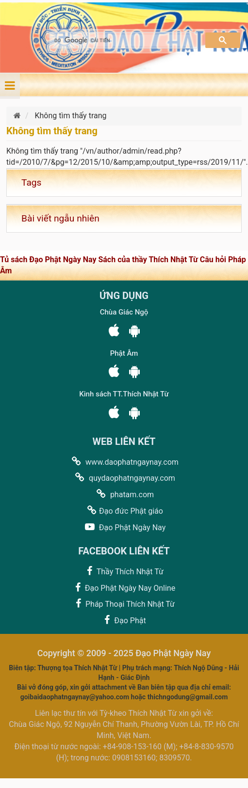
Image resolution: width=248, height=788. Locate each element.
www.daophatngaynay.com (124, 462)
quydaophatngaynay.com (124, 478)
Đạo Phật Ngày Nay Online (124, 588)
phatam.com (124, 494)
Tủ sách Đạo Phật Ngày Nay (49, 259)
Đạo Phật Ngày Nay (124, 527)
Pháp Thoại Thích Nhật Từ (124, 604)
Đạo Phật (124, 620)
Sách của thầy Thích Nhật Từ (148, 259)
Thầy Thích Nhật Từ (124, 571)
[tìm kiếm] (122, 40)
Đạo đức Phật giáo (124, 510)
